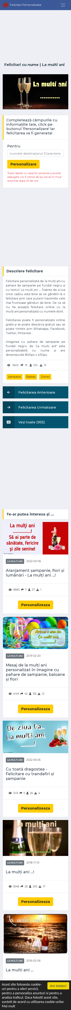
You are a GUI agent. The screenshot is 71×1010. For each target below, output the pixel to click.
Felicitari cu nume (21, 64)
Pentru (13, 146)
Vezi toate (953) (24, 422)
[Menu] (63, 5)
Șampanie (14, 376)
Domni (45, 376)
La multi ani (53, 64)
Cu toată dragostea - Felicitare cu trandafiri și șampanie (30, 774)
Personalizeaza (35, 605)
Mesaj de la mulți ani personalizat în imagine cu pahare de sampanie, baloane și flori (35, 672)
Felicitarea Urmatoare (29, 407)
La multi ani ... (19, 970)
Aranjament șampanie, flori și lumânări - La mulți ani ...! (35, 572)
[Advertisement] (35, 36)
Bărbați (30, 376)
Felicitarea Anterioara (29, 392)
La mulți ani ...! (20, 872)
